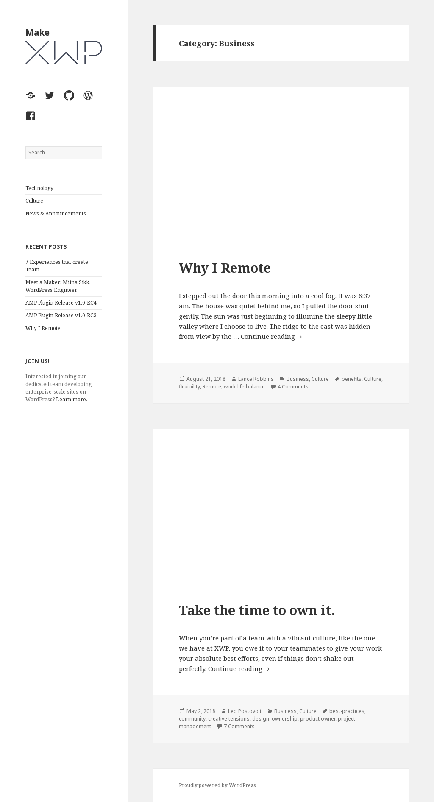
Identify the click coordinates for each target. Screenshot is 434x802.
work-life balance (244, 386)
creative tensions (229, 718)
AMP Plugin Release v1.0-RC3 (61, 315)
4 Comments (293, 386)
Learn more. (71, 399)
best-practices (346, 711)
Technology (39, 188)
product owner (317, 718)
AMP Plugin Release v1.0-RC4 (61, 302)
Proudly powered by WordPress (217, 785)
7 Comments (239, 726)
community (192, 718)
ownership (285, 718)
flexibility (189, 386)
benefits (352, 379)
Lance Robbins (256, 379)
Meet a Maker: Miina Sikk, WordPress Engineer (58, 286)
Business (298, 379)
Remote (212, 386)
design (260, 718)
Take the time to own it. (257, 610)
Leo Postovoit (245, 711)
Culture (34, 200)
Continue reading (272, 336)
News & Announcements (55, 213)
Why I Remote (43, 328)
